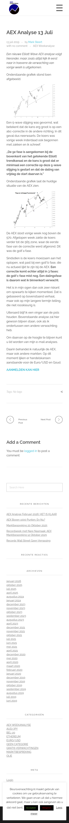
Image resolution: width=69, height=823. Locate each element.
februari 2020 (14, 669)
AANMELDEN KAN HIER (22, 370)
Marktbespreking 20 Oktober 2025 (26, 525)
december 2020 (15, 654)
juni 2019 (11, 700)
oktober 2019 (14, 685)
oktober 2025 (14, 585)
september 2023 (16, 615)
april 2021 (12, 650)
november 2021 (15, 631)
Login (9, 780)
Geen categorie (17, 744)
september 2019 (16, 689)
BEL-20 (10, 732)
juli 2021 (11, 639)
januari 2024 (13, 600)
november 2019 (15, 681)
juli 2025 (11, 588)
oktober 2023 (14, 612)
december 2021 (15, 627)
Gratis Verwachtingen (22, 748)
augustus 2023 (15, 619)
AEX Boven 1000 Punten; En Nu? (25, 519)
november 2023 (15, 608)
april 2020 (12, 662)
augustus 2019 (15, 693)
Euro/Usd (13, 740)
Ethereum (13, 736)
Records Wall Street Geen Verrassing (28, 540)
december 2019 (15, 677)
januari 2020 (13, 673)
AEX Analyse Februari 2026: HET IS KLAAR (31, 514)
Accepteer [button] (31, 808)
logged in (31, 451)
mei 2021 (11, 646)
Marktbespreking (18, 751)
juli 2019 (11, 696)
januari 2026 (13, 581)
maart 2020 (13, 666)
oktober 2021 (14, 635)
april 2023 (12, 623)
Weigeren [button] (46, 808)
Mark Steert (35, 42)
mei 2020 (11, 658)
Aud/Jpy (12, 728)
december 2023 (15, 604)
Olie (9, 755)
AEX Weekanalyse (43, 45)
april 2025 (12, 592)
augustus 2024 (15, 596)
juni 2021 (11, 642)
